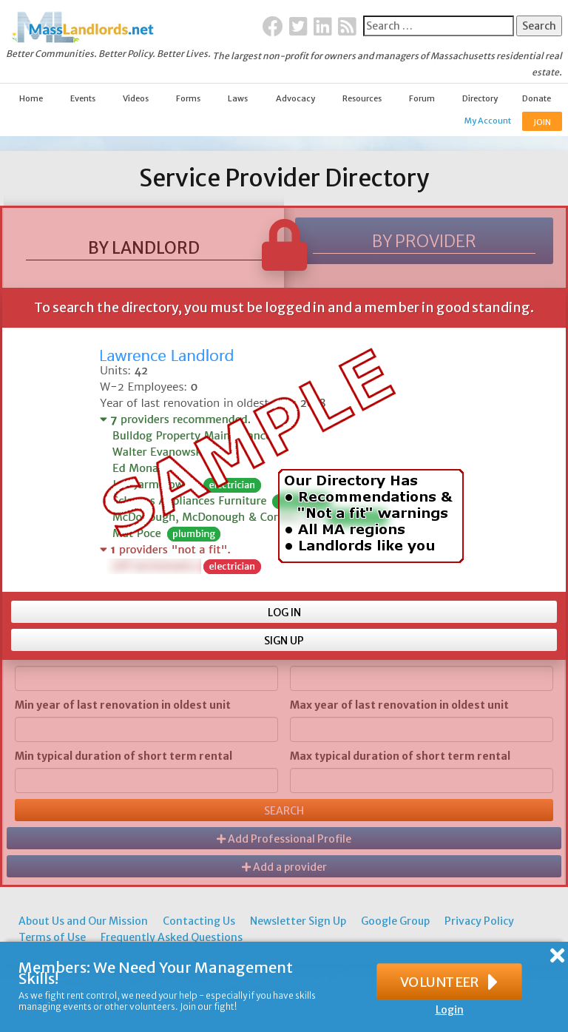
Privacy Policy (479, 921)
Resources (362, 98)
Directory (480, 98)
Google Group (395, 921)
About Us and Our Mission (83, 921)
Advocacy (295, 98)
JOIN (542, 122)
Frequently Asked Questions (172, 937)
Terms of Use (52, 937)
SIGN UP (284, 640)
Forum (422, 98)
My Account (487, 120)
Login (450, 1009)
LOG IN (284, 612)
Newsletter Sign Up (298, 921)
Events (82, 98)
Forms (188, 98)
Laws (238, 98)
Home (31, 98)
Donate (536, 98)
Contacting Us (199, 921)
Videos (136, 98)
